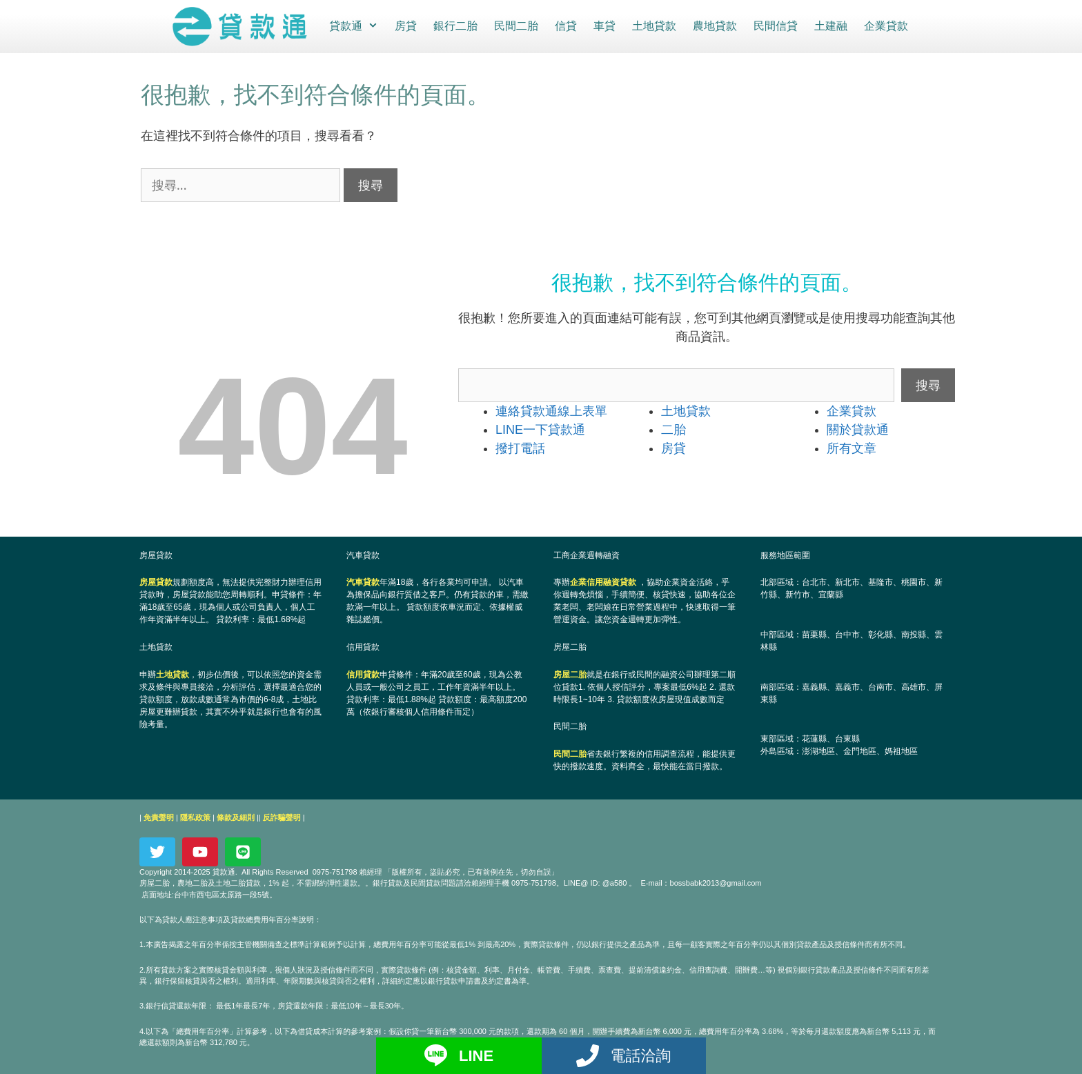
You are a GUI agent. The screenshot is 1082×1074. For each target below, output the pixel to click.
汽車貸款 (363, 581)
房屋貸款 (156, 581)
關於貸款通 (858, 429)
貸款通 (357, 26)
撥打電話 (520, 448)
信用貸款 (363, 674)
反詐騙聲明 (282, 817)
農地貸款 (714, 26)
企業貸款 (885, 26)
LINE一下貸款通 (540, 429)
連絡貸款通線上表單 (551, 410)
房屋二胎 (570, 674)
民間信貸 (775, 26)
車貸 (604, 26)
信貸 (565, 26)
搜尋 (928, 384)
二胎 (673, 429)
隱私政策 (195, 817)
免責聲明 (159, 817)
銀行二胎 (455, 26)
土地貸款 (653, 26)
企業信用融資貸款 (603, 581)
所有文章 (851, 448)
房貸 (405, 26)
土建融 (830, 26)
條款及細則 (236, 817)
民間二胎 (515, 26)
